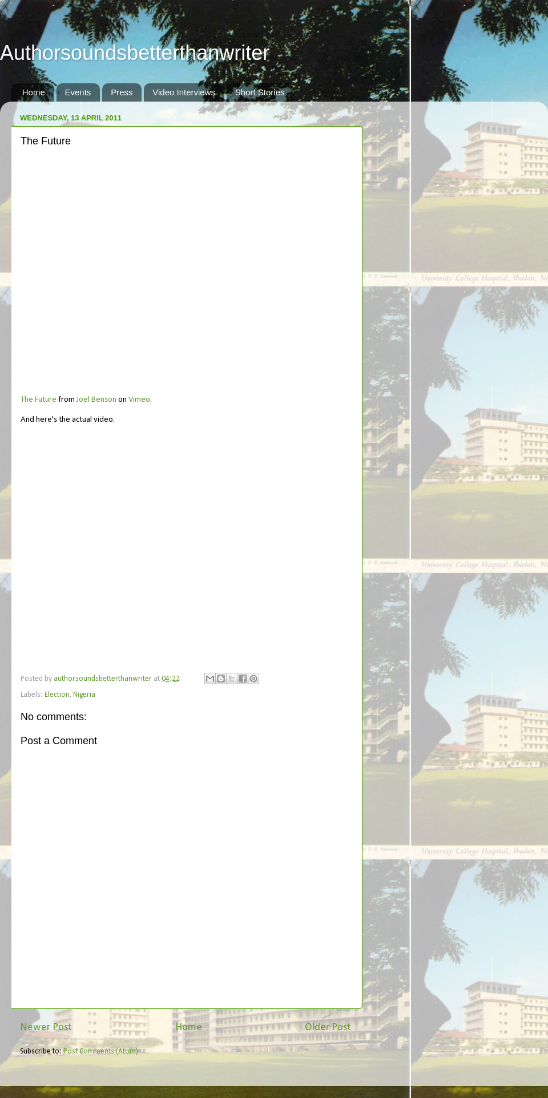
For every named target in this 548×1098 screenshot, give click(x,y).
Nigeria (84, 695)
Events (78, 92)
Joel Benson (96, 399)
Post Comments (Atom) (100, 1051)
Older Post (328, 1027)
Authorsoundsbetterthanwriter (134, 52)
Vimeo (139, 399)
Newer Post (46, 1027)
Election (57, 695)
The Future (39, 399)
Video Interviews (183, 92)
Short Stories (260, 92)
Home (33, 92)
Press (121, 92)
